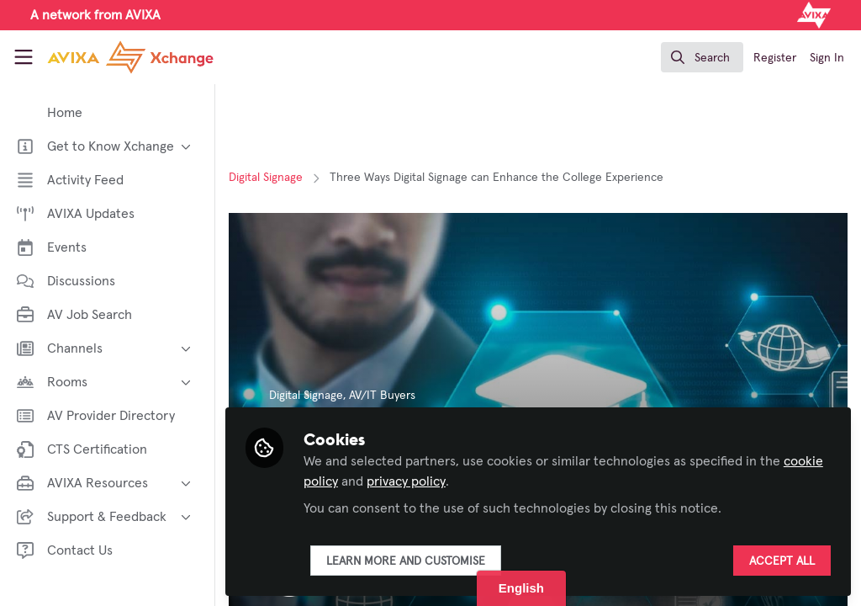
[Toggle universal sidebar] (23, 57)
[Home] (111, 57)
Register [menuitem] (774, 58)
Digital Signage (266, 177)
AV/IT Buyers (382, 395)
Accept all (782, 561)
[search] (702, 57)
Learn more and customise (405, 561)
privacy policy (406, 481)
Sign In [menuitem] (827, 58)
